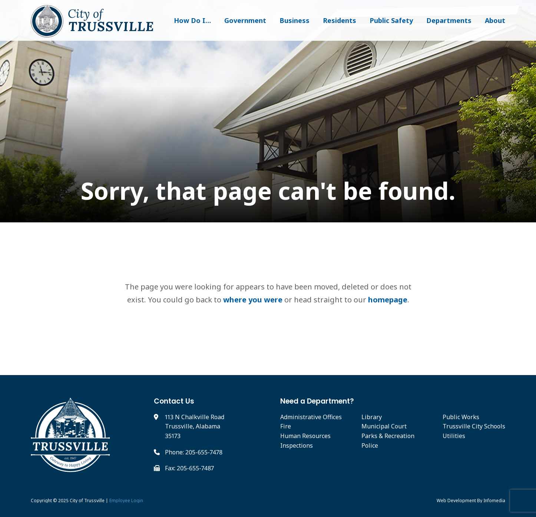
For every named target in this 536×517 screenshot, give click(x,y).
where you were (252, 300)
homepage (387, 300)
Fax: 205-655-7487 (189, 468)
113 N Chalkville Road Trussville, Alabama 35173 (194, 426)
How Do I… (192, 20)
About (495, 20)
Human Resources (305, 436)
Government (245, 20)
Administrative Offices (311, 417)
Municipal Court (384, 426)
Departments (449, 20)
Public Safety (391, 20)
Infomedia (494, 500)
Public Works (461, 417)
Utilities (454, 436)
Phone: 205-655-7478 (193, 452)
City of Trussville (87, 500)
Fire (285, 426)
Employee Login (126, 500)
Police (369, 445)
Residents (339, 20)
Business (294, 20)
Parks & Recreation (387, 436)
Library (371, 417)
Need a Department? (317, 401)
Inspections (296, 445)
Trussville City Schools (474, 426)
